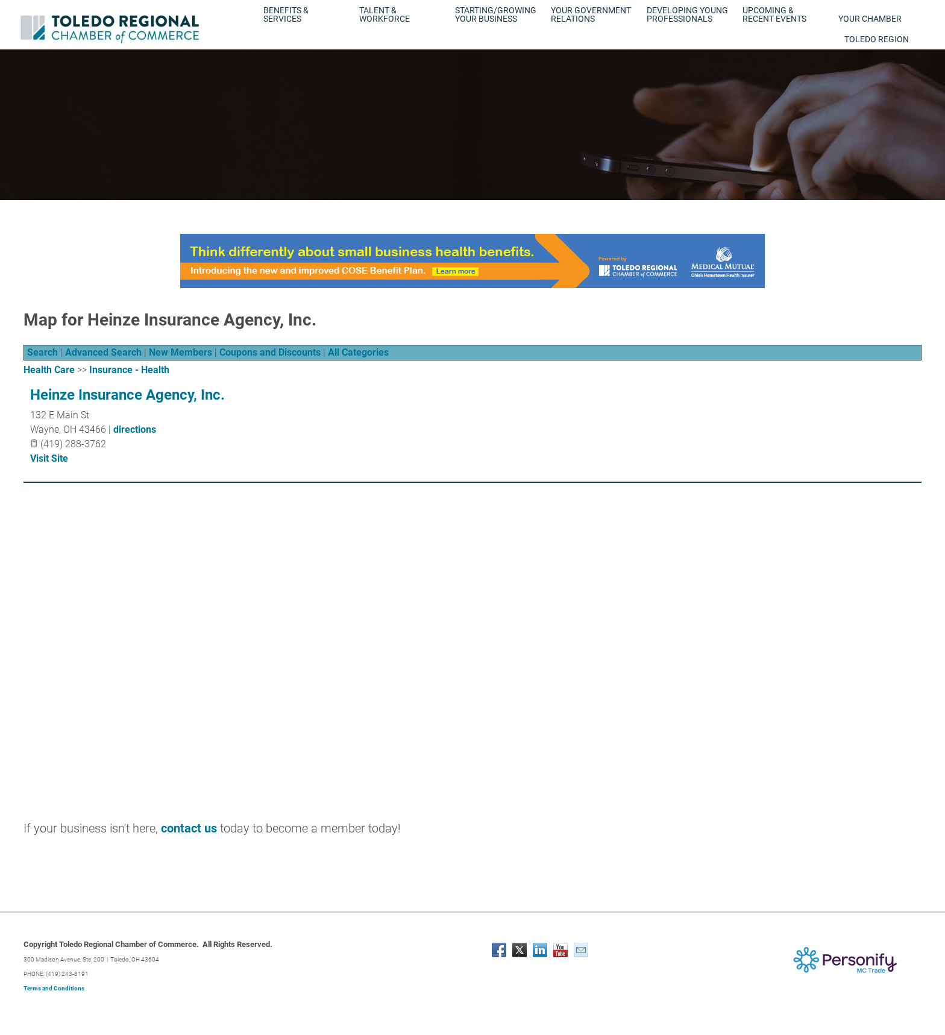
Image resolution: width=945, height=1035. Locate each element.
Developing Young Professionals (687, 14)
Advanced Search (103, 352)
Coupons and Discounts (270, 352)
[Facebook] (499, 950)
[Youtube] (560, 950)
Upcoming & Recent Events (774, 14)
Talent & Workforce (384, 14)
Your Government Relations (591, 14)
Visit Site (49, 458)
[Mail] (581, 950)
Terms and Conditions (54, 988)
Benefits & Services (286, 14)
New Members (180, 352)
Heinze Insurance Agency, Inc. (127, 394)
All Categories (358, 352)
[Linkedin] (540, 950)
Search (42, 352)
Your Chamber (870, 19)
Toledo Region (876, 39)
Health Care (49, 370)
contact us (189, 828)
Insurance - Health (129, 370)
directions (134, 429)
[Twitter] (519, 950)
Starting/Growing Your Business (495, 14)
